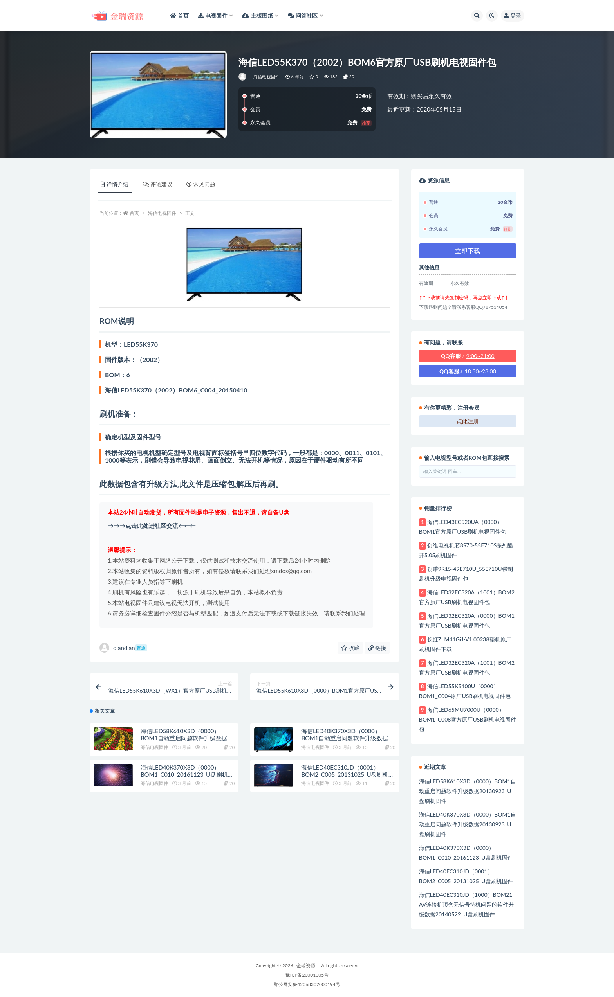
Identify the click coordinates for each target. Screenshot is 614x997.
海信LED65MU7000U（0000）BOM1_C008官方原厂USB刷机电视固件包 (467, 719)
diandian (123, 648)
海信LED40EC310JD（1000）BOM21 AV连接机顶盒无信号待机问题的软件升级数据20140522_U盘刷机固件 (466, 904)
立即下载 (467, 250)
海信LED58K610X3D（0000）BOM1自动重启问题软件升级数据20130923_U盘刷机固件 (184, 742)
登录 (512, 15)
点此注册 (468, 421)
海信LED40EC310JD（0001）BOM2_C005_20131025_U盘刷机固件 (347, 778)
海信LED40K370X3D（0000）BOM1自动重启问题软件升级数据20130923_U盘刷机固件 (344, 742)
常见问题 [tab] (200, 184)
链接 (377, 647)
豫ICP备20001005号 (307, 975)
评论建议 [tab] (157, 184)
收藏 (350, 647)
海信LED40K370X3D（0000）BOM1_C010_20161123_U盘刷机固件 (187, 778)
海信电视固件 (266, 76)
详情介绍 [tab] (114, 184)
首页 (134, 213)
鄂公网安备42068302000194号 (307, 984)
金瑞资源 (305, 965)
